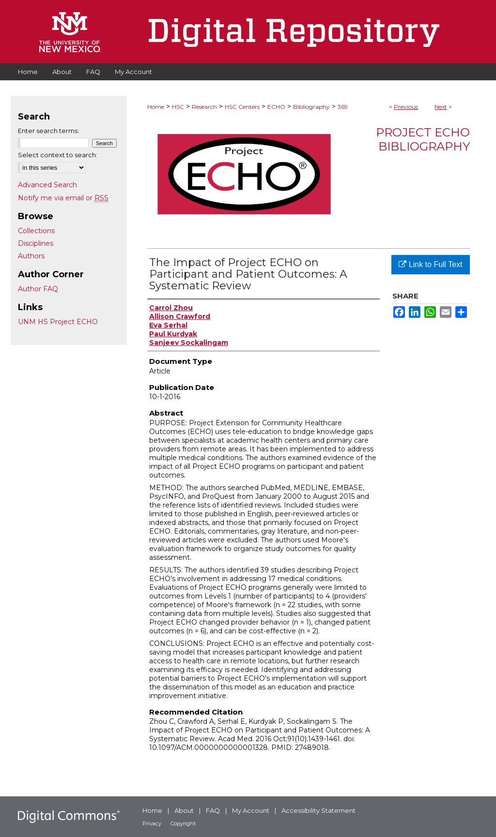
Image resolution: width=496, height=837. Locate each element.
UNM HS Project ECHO (58, 321)
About (184, 810)
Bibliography (311, 106)
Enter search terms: (48, 131)
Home (155, 106)
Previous (406, 106)
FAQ (213, 810)
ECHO (276, 106)
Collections (36, 230)
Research (204, 106)
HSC (178, 106)
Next (440, 106)
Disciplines (35, 243)
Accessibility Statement (318, 810)
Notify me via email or (63, 198)
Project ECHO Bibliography (423, 139)
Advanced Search (47, 184)
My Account (250, 810)
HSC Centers (242, 106)
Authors (31, 256)
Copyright (183, 823)
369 (343, 106)
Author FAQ (38, 288)
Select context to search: (57, 155)
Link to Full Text (430, 264)
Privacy (151, 823)
